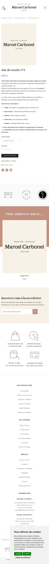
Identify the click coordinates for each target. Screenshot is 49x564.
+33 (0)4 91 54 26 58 (15, 365)
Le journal (24, 442)
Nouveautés (24, 391)
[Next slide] (46, 250)
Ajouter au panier (10, 155)
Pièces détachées (20, 18)
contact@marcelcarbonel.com (24, 510)
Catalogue (24, 473)
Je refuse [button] (27, 554)
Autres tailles (5, 137)
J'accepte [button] (18, 554)
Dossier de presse (24, 486)
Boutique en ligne (6, 18)
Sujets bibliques (24, 408)
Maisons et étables (24, 412)
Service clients (24, 460)
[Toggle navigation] (45, 7)
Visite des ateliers (24, 438)
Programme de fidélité (24, 468)
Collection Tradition (24, 399)
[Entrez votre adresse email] (17, 311)
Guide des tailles (7, 165)
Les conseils (24, 434)
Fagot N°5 (24, 276)
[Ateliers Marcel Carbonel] (24, 7)
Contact (24, 481)
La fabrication (24, 430)
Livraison (24, 464)
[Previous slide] (2, 250)
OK (35, 311)
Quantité (4, 146)
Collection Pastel (24, 404)
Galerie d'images (24, 447)
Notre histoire (24, 425)
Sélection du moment (24, 395)
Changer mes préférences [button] (23, 557)
